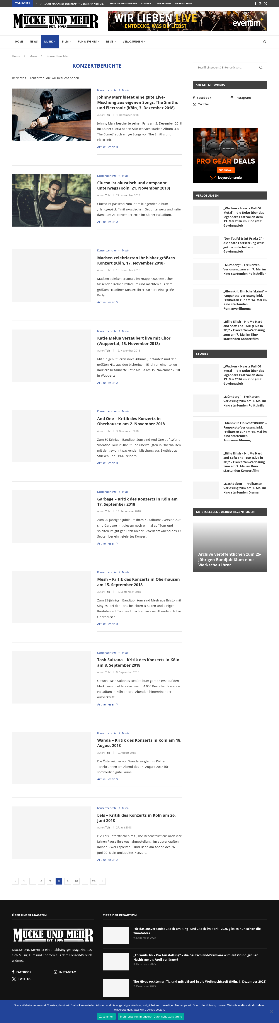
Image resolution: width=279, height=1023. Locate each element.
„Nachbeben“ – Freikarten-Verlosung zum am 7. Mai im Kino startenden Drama (244, 488)
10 (76, 881)
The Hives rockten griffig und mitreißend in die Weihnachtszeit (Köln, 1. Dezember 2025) (199, 981)
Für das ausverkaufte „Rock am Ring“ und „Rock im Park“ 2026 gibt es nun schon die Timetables (197, 931)
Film (65, 41)
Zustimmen (106, 1016)
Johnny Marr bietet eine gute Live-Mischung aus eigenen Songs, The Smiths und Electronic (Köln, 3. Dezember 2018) (137, 102)
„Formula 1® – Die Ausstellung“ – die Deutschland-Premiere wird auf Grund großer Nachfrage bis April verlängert (195, 957)
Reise (109, 41)
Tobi (108, 115)
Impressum (164, 3)
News (34, 41)
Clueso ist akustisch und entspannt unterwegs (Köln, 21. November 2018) (133, 185)
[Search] (265, 42)
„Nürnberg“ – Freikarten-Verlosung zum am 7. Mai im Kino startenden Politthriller (244, 269)
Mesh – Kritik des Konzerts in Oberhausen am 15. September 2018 (138, 582)
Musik (48, 41)
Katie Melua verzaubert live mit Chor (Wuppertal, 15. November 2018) (133, 340)
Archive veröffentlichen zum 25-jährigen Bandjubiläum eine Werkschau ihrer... (229, 559)
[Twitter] (265, 3)
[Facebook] (255, 3)
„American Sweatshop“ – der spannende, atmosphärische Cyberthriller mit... (100, 3)
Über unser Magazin (123, 3)
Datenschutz (183, 3)
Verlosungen (133, 41)
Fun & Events (87, 41)
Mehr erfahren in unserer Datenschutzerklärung (151, 1016)
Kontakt (147, 3)
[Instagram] (260, 3)
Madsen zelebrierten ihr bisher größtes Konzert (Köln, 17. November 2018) (136, 260)
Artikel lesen (107, 147)
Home (19, 41)
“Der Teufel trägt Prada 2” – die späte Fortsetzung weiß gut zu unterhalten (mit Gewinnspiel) (243, 244)
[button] (36, 3)
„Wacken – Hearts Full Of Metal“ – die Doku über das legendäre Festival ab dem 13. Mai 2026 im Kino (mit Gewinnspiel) (243, 216)
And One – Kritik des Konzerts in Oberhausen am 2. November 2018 (131, 421)
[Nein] (271, 1011)
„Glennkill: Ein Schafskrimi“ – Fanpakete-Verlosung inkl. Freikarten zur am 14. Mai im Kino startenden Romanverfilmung (245, 299)
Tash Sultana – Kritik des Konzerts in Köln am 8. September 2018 (138, 662)
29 (93, 881)
